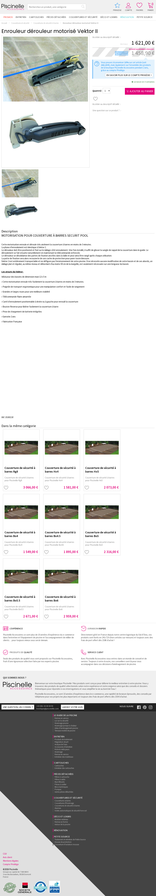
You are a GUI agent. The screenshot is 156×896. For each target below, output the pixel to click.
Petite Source (144, 17)
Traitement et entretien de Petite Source (70, 839)
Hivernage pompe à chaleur (65, 725)
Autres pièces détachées (64, 792)
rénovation (127, 17)
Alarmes (58, 808)
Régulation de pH (61, 742)
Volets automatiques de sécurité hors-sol (71, 810)
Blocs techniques (61, 787)
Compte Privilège (11, 864)
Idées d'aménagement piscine (66, 728)
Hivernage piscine (61, 723)
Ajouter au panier (139, 91)
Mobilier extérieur (61, 819)
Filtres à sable (60, 779)
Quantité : (97, 90)
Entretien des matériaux (64, 757)
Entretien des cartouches (64, 768)
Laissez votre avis (72, 707)
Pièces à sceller (60, 784)
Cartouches (36, 17)
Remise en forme (61, 822)
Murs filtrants (60, 782)
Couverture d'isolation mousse (67, 844)
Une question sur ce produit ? (106, 110)
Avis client (7, 857)
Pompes (58, 789)
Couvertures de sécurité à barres (46, 23)
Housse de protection (63, 842)
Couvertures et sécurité (83, 17)
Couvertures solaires (63, 800)
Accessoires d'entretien (63, 747)
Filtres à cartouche (62, 777)
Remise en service (61, 718)
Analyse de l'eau (61, 744)
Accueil (4, 23)
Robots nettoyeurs (62, 749)
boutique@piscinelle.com (47, 708)
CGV (5, 853)
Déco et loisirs (108, 17)
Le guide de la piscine (65, 715)
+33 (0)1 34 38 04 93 (44, 706)
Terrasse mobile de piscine (65, 730)
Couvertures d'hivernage (64, 803)
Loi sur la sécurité (61, 720)
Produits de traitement (63, 739)
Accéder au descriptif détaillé (106, 37)
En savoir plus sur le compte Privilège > (129, 75)
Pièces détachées (56, 17)
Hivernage (59, 752)
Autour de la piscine (62, 824)
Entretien (21, 17)
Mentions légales (10, 860)
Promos (8, 17)
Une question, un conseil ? (18, 707)
